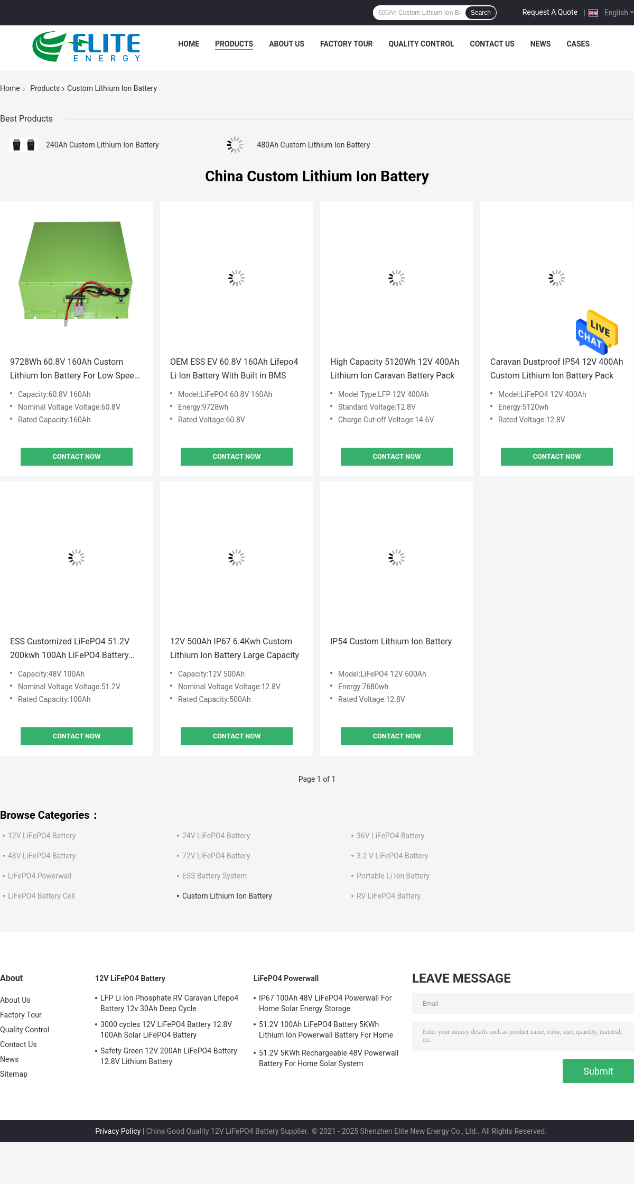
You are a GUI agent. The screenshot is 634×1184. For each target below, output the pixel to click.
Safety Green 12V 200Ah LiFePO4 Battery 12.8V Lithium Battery (168, 1056)
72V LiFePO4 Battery (216, 856)
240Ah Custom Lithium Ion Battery (102, 145)
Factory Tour (346, 44)
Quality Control (421, 44)
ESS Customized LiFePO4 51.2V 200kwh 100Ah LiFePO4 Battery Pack (69, 649)
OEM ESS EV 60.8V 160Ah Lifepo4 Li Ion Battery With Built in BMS (234, 369)
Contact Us (492, 44)
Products (234, 44)
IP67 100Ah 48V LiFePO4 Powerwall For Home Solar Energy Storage (325, 1003)
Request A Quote (550, 12)
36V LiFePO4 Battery (390, 835)
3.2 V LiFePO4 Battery (392, 856)
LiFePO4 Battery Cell (41, 896)
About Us (286, 44)
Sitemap (13, 1074)
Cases (578, 44)
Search (481, 12)
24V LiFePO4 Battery (216, 835)
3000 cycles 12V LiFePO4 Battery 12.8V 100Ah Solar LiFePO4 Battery (166, 1029)
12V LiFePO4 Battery (42, 835)
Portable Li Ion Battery (393, 876)
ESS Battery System (214, 876)
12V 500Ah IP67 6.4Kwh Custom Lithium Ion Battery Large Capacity (234, 648)
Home (188, 44)
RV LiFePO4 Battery (389, 896)
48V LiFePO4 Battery (42, 856)
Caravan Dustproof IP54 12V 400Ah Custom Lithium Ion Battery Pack (556, 369)
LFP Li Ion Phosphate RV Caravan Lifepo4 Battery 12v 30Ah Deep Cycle (169, 1003)
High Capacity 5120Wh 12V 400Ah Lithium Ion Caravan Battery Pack (394, 369)
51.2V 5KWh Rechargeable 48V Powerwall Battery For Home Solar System (329, 1058)
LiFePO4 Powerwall (39, 876)
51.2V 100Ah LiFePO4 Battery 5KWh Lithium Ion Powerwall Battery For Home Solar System (326, 1031)
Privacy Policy (118, 1131)
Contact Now (76, 456)
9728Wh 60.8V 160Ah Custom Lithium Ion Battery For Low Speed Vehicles (74, 370)
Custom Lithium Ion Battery (227, 896)
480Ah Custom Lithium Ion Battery (313, 145)
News (540, 44)
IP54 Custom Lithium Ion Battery (391, 641)
